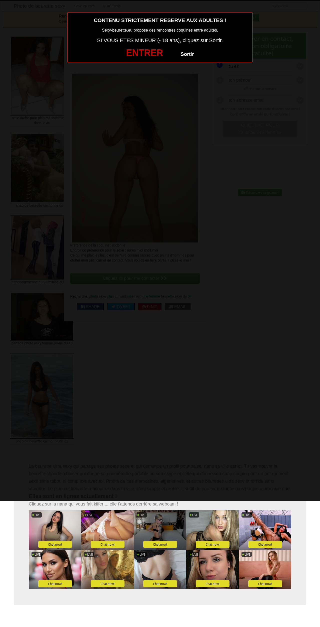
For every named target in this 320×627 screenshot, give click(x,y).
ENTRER (144, 53)
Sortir (187, 54)
